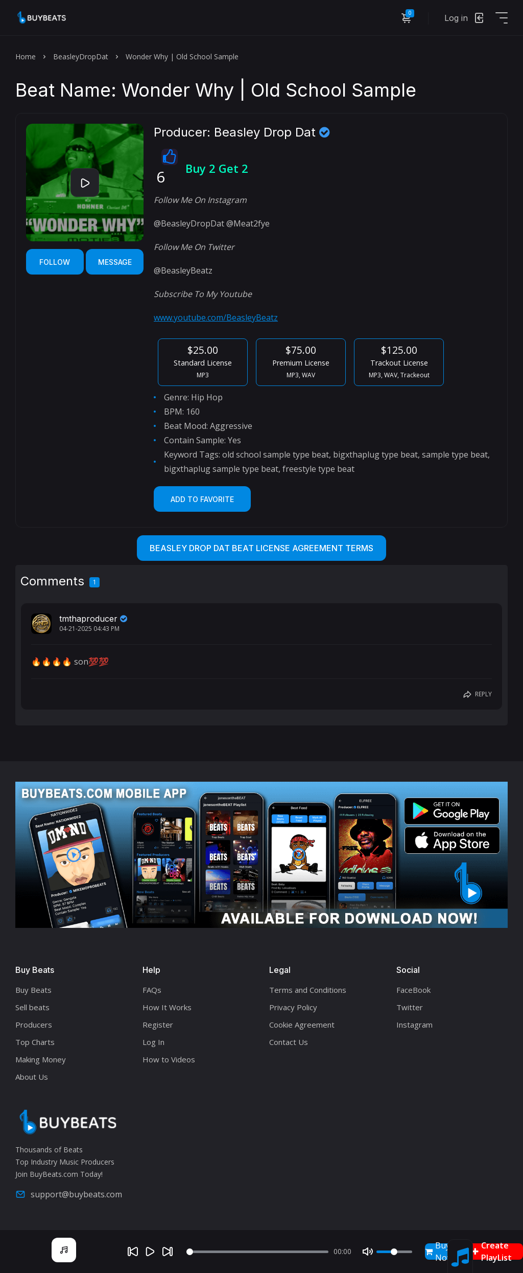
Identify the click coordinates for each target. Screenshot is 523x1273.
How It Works (167, 1007)
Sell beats (32, 1007)
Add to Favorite (202, 499)
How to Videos (168, 1059)
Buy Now (439, 1251)
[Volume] (394, 1252)
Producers (33, 1024)
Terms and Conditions (307, 990)
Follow (54, 262)
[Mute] (368, 1251)
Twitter (409, 1007)
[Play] (150, 1251)
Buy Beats (33, 990)
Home (25, 56)
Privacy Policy (293, 1007)
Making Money (40, 1059)
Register (157, 1024)
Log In (153, 1042)
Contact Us (288, 1042)
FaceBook (413, 990)
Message (115, 262)
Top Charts (35, 1042)
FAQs (151, 990)
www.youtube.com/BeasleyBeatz (216, 317)
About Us (31, 1077)
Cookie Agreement (302, 1024)
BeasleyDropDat (80, 56)
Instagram (414, 1024)
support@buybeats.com (68, 1194)
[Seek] (257, 1252)
